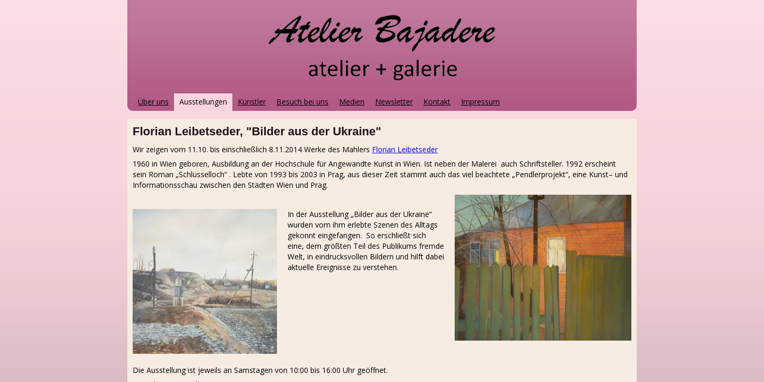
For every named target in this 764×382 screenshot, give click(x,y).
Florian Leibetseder (405, 149)
